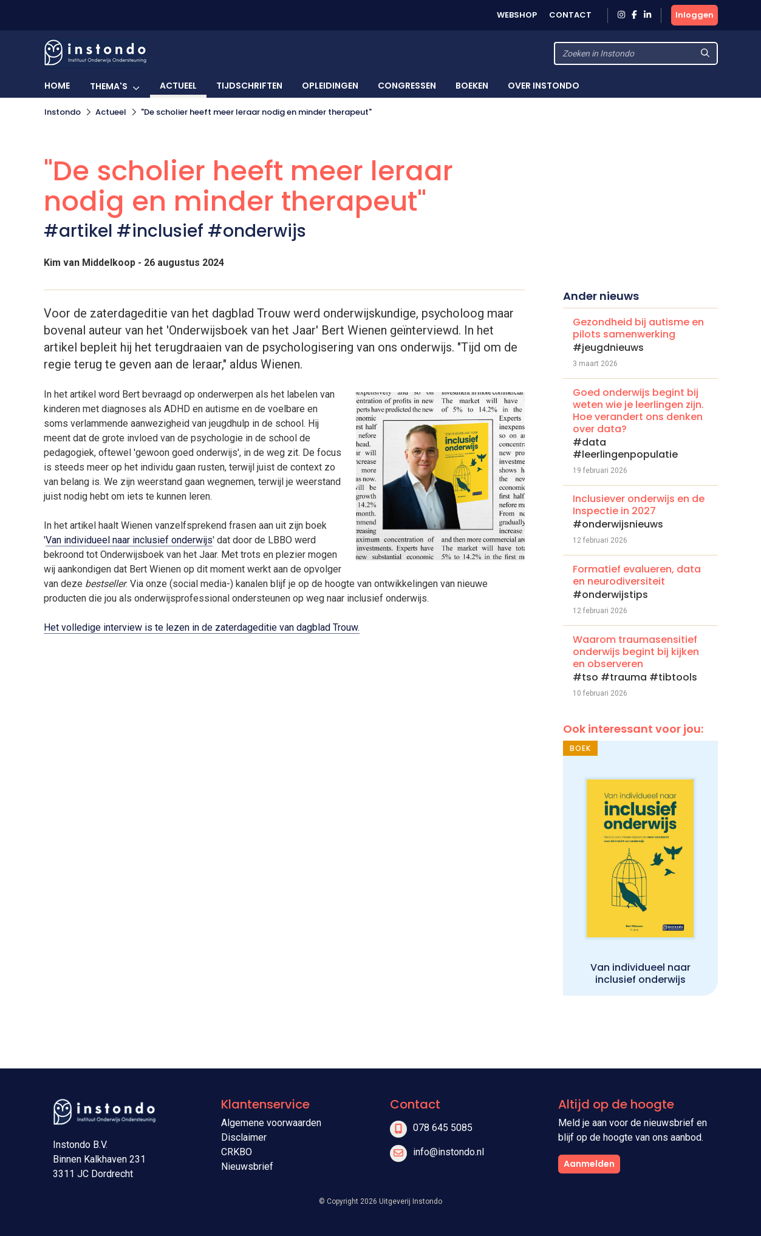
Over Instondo (543, 86)
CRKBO (236, 1152)
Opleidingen (330, 86)
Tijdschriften (249, 86)
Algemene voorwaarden (271, 1123)
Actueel (178, 86)
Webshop (517, 15)
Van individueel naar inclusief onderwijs (129, 540)
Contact (570, 15)
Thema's (109, 86)
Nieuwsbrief (247, 1166)
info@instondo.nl (448, 1152)
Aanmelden (589, 1164)
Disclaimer (244, 1137)
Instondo (62, 112)
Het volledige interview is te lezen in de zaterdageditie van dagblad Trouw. (202, 627)
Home (57, 86)
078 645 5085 (443, 1127)
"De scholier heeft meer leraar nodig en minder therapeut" (256, 112)
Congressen (407, 86)
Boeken (472, 86)
